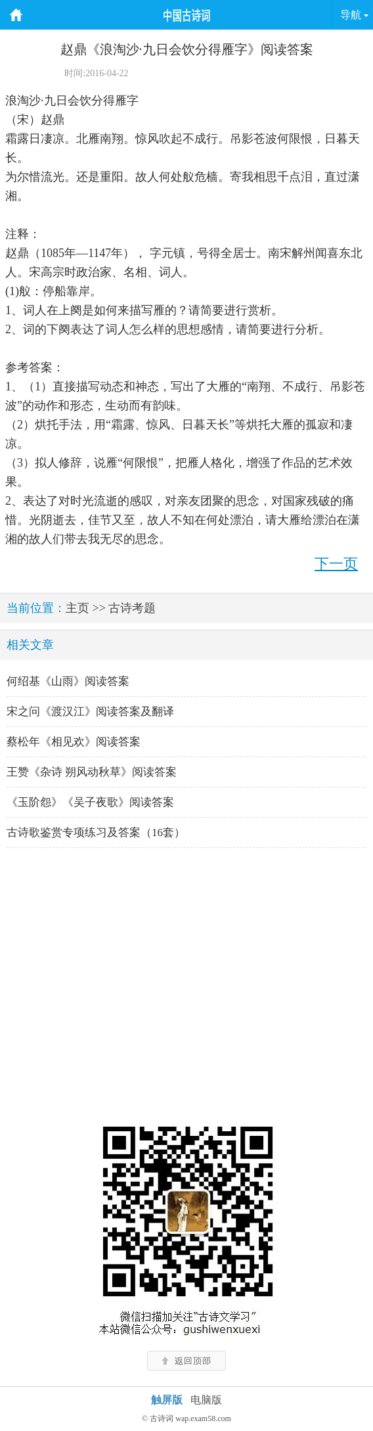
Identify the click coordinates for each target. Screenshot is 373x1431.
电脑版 (206, 1399)
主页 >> (86, 608)
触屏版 (167, 1399)
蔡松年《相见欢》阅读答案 (74, 742)
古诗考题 (132, 608)
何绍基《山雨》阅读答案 (68, 681)
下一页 (336, 563)
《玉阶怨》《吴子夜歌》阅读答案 (90, 802)
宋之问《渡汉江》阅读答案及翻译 (90, 711)
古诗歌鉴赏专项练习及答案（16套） (96, 832)
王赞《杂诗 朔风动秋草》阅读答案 (92, 772)
